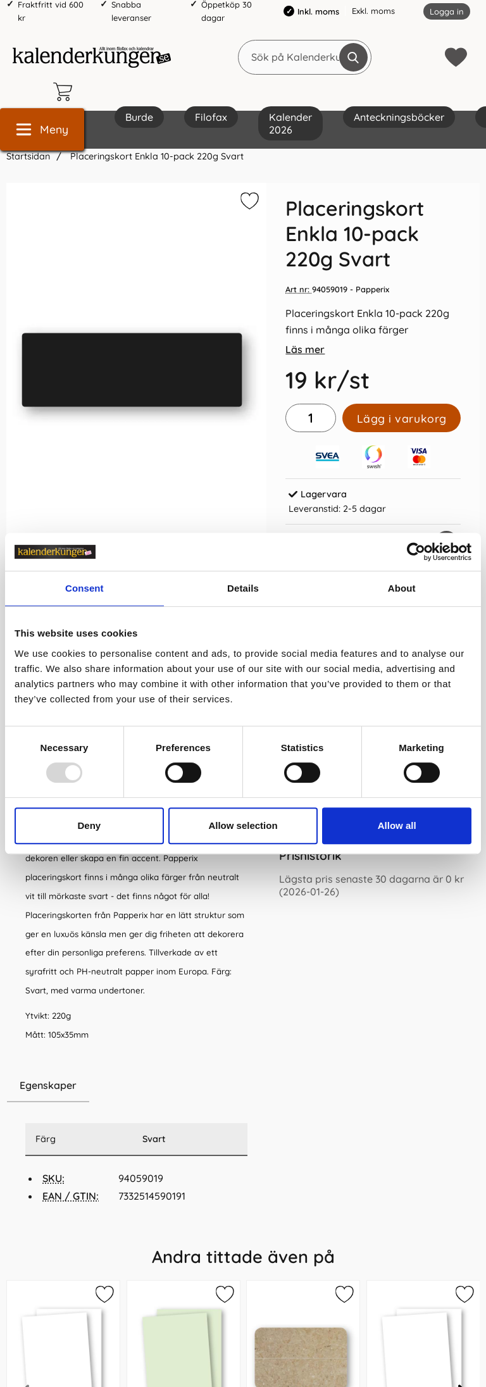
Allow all (397, 825)
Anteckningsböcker (399, 117)
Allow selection (242, 825)
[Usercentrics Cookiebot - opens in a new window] (416, 551)
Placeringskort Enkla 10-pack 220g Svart (156, 156)
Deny (89, 825)
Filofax (211, 117)
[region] (136, 1085)
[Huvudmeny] (42, 129)
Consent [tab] (84, 588)
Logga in (447, 11)
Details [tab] (243, 588)
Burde (139, 117)
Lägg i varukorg (402, 418)
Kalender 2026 (290, 123)
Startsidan (28, 156)
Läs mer (305, 349)
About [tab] (402, 588)
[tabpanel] (136, 905)
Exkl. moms (373, 11)
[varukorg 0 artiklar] (66, 91)
